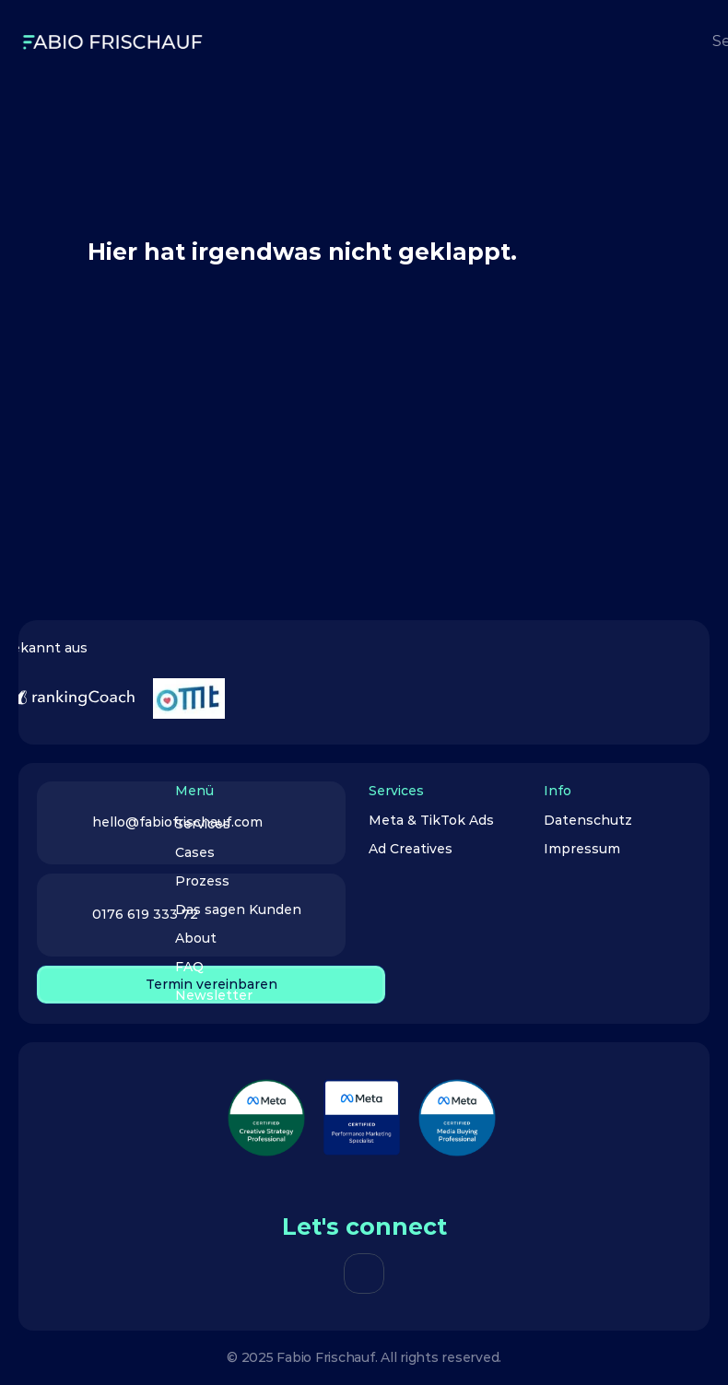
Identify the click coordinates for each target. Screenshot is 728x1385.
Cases (195, 852)
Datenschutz (588, 820)
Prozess (202, 881)
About (196, 938)
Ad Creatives (412, 848)
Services (202, 824)
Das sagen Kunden (238, 909)
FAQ (189, 966)
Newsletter (213, 995)
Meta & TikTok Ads (431, 820)
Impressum (582, 848)
